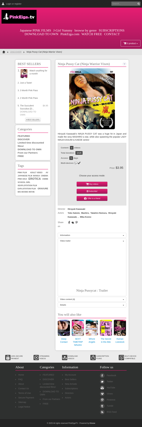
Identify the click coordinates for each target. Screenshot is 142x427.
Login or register (13, 4)
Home (19, 375)
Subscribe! (92, 191)
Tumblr (106, 406)
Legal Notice (22, 407)
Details (92, 305)
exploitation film (27, 189)
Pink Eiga (22, 179)
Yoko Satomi (74, 213)
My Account (69, 375)
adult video (36, 173)
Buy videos (92, 184)
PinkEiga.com (69, 34)
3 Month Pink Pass (29, 90)
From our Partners (28, 152)
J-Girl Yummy (62, 30)
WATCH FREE (92, 34)
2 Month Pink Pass (29, 98)
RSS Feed (108, 412)
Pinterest (107, 400)
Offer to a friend (92, 198)
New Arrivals (69, 384)
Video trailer (92, 241)
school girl (24, 182)
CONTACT (112, 34)
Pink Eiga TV (19, 17)
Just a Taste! (26, 83)
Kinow (92, 423)
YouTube (107, 387)
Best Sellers (69, 379)
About (19, 384)
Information (92, 235)
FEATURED (24, 136)
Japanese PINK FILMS (35, 30)
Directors (68, 393)
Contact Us (22, 388)
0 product (130, 43)
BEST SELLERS (33, 120)
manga (36, 176)
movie (32, 192)
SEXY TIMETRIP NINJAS (78, 342)
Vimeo (106, 393)
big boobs (23, 192)
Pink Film (22, 173)
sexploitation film (27, 185)
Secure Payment (24, 397)
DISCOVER (15, 52)
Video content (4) (92, 299)
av (47, 173)
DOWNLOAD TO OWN (41, 34)
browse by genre (86, 30)
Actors (66, 397)
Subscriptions (70, 388)
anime (45, 179)
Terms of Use (23, 393)
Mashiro (85, 213)
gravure (43, 188)
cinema (44, 176)
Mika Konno (85, 217)
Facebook (108, 375)
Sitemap (20, 402)
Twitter (106, 381)
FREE (21, 156)
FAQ (19, 379)
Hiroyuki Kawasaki (76, 209)
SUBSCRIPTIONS (111, 30)
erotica (34, 178)
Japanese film (25, 176)
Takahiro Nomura (99, 213)
